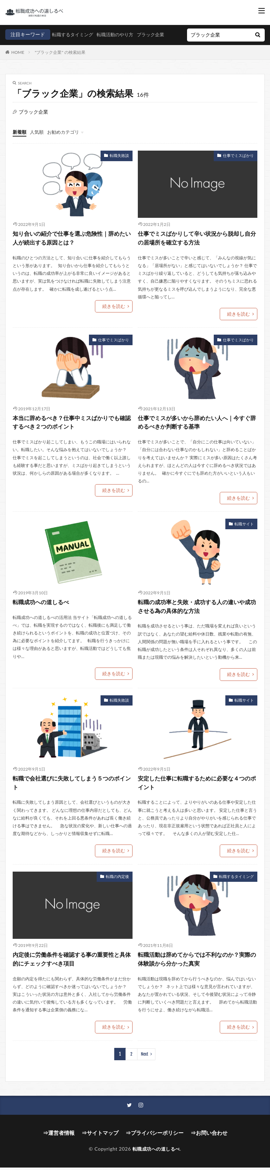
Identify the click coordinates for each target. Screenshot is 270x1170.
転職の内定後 (118, 881)
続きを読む (114, 313)
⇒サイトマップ (102, 1136)
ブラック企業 (111, 45)
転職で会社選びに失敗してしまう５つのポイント (72, 787)
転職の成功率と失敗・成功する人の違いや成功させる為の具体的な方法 (197, 612)
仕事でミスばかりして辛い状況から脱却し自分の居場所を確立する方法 (197, 246)
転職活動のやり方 (72, 45)
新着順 (20, 141)
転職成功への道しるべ (41, 608)
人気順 (38, 141)
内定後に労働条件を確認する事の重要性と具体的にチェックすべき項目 (72, 963)
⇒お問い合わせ (204, 1136)
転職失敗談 (120, 164)
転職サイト (245, 530)
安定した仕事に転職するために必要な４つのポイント (197, 787)
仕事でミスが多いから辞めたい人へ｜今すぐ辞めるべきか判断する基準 (197, 429)
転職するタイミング (27, 45)
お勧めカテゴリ (66, 141)
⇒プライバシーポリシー (153, 1136)
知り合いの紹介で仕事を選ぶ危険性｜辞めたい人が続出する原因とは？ (72, 246)
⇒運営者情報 (63, 1136)
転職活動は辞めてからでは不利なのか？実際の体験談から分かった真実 (197, 963)
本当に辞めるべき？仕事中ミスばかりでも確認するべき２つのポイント (72, 429)
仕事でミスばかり (240, 164)
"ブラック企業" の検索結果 (60, 61)
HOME (17, 61)
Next (144, 1057)
